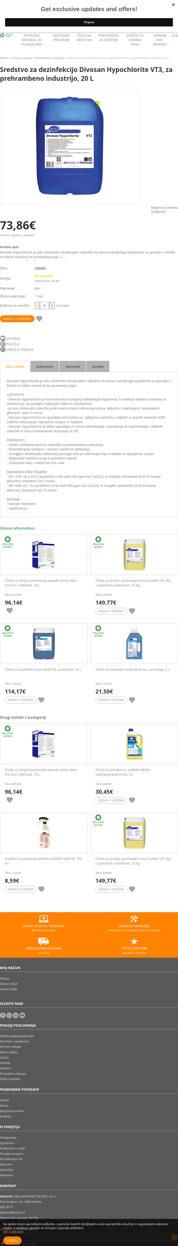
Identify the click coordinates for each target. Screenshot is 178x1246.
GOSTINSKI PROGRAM (61, 37)
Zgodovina (7, 1143)
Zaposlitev (6, 1170)
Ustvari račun (9, 984)
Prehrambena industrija (49, 58)
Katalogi (5, 1116)
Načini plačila (9, 1052)
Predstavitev (8, 1138)
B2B (175, 35)
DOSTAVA (13, 338)
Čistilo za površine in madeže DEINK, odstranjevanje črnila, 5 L (123, 772)
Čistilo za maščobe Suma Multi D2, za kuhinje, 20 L (43, 669)
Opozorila (72, 366)
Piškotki (5, 1063)
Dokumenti (44, 366)
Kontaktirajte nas (11, 1159)
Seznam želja (8, 989)
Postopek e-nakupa (13, 1074)
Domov (4, 58)
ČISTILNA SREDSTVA (84, 37)
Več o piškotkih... (14, 1232)
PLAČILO (12, 344)
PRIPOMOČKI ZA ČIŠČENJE (108, 37)
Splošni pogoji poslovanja (17, 1036)
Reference (6, 1175)
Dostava (5, 1068)
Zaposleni (6, 1164)
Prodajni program (12, 1154)
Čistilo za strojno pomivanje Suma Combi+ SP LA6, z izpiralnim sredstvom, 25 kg (133, 582)
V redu (12, 1240)
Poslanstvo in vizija (12, 1148)
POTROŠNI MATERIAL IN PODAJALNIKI (32, 39)
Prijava (4, 978)
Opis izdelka (15, 366)
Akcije (4, 1106)
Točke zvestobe (10, 1079)
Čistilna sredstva (22, 58)
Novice (4, 1100)
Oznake (98, 366)
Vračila (4, 1058)
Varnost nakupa (10, 1047)
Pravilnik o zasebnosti (14, 1041)
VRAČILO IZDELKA (20, 349)
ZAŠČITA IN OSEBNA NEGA (135, 39)
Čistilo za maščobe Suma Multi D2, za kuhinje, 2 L (132, 669)
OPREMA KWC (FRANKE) (160, 39)
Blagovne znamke (12, 1111)
